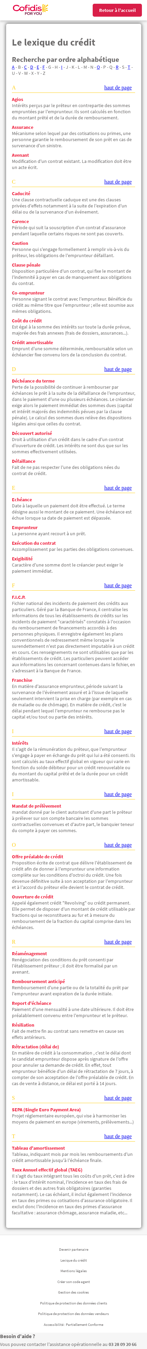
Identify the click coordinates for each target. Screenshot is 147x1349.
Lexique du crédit (73, 1260)
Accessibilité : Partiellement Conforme (73, 1324)
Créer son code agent (73, 1281)
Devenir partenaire (73, 1249)
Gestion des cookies (73, 1292)
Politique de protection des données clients (73, 1303)
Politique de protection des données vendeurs (73, 1313)
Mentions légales (73, 1270)
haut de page (118, 87)
